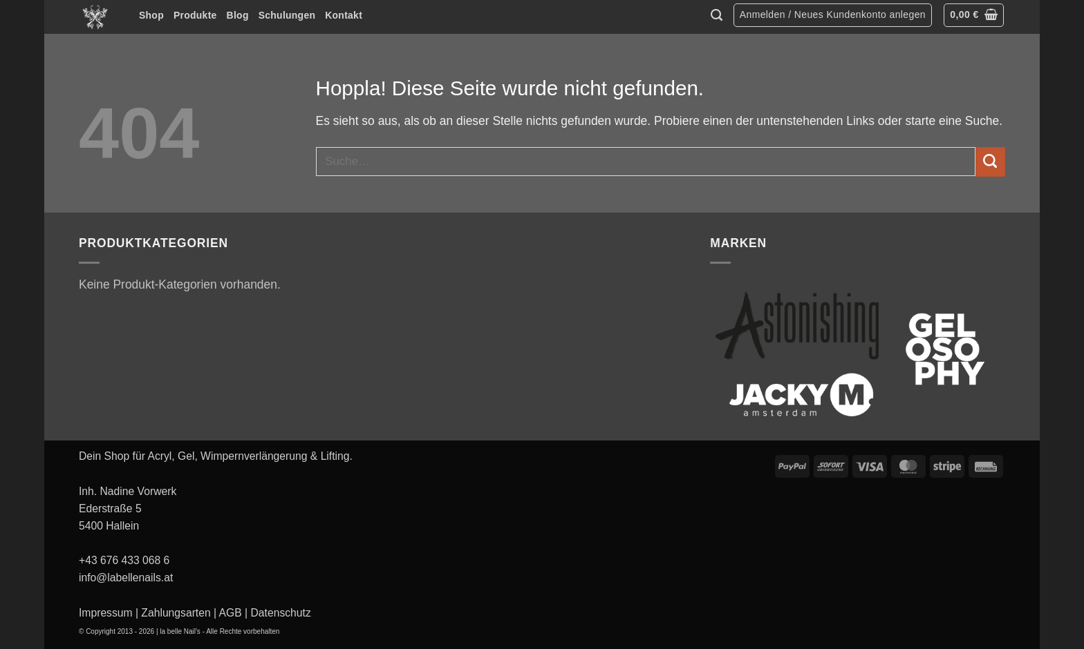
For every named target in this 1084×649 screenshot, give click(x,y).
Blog (238, 15)
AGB (230, 613)
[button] (832, 15)
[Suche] (716, 15)
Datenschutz (281, 613)
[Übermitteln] (990, 162)
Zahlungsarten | (178, 613)
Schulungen (287, 15)
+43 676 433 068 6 (124, 560)
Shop (151, 15)
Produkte (195, 15)
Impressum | (108, 613)
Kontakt (343, 15)
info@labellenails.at (126, 577)
